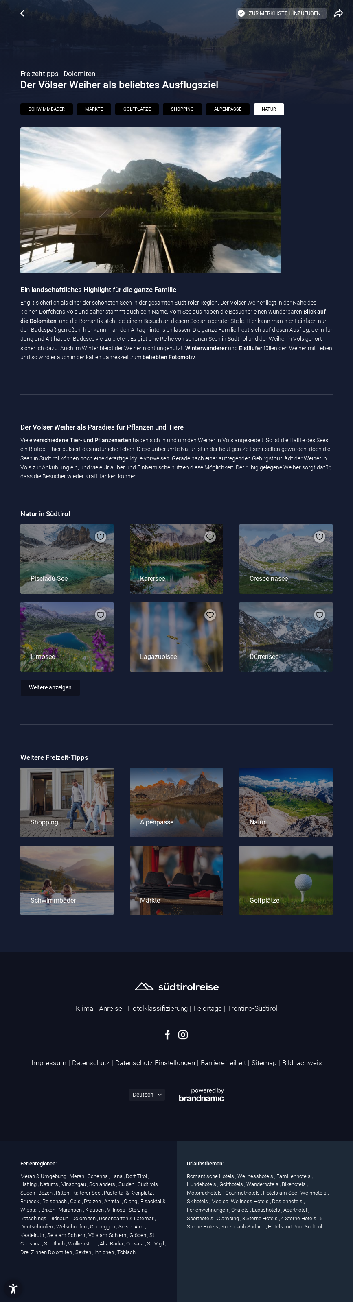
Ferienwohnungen (208, 1210)
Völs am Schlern (107, 1235)
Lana (117, 1176)
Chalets (240, 1210)
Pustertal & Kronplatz (128, 1193)
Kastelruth (32, 1235)
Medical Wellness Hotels (240, 1201)
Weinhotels (314, 1193)
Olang (131, 1201)
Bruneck (30, 1201)
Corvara (135, 1244)
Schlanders (102, 1184)
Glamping (228, 1218)
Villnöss (117, 1210)
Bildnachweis (302, 1063)
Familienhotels (294, 1176)
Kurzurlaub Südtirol (243, 1226)
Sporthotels (201, 1218)
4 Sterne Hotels (299, 1218)
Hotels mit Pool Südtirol (295, 1226)
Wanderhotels (263, 1184)
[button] (13, 1289)
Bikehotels (294, 1184)
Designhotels (288, 1201)
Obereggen (103, 1226)
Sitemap (264, 1063)
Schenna (98, 1176)
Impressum (48, 1063)
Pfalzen (93, 1201)
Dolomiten (84, 1218)
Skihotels (198, 1201)
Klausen (95, 1210)
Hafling (29, 1184)
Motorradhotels (205, 1193)
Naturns (49, 1184)
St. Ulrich (55, 1244)
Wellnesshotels (255, 1176)
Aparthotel (295, 1210)
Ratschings (34, 1218)
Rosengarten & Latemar (127, 1218)
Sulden (127, 1184)
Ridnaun (60, 1218)
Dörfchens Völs (58, 311)
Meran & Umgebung (44, 1176)
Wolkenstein (83, 1244)
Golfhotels (231, 1184)
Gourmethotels (243, 1193)
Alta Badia (112, 1244)
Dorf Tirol (137, 1176)
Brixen (49, 1210)
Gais (76, 1201)
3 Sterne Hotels (260, 1218)
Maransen (71, 1210)
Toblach (126, 1252)
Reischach (55, 1201)
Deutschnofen (37, 1226)
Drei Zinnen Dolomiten (46, 1252)
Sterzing (139, 1210)
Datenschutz (91, 1063)
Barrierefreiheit (223, 1063)
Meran (78, 1176)
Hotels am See (280, 1193)
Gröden (138, 1235)
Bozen (46, 1193)
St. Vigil (156, 1244)
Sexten (83, 1252)
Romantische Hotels (211, 1176)
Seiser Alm (131, 1226)
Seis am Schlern (66, 1235)
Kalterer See (87, 1193)
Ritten (63, 1193)
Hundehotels (202, 1184)
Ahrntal (113, 1201)
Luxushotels (266, 1210)
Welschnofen (72, 1226)
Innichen (104, 1252)
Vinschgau (74, 1184)
